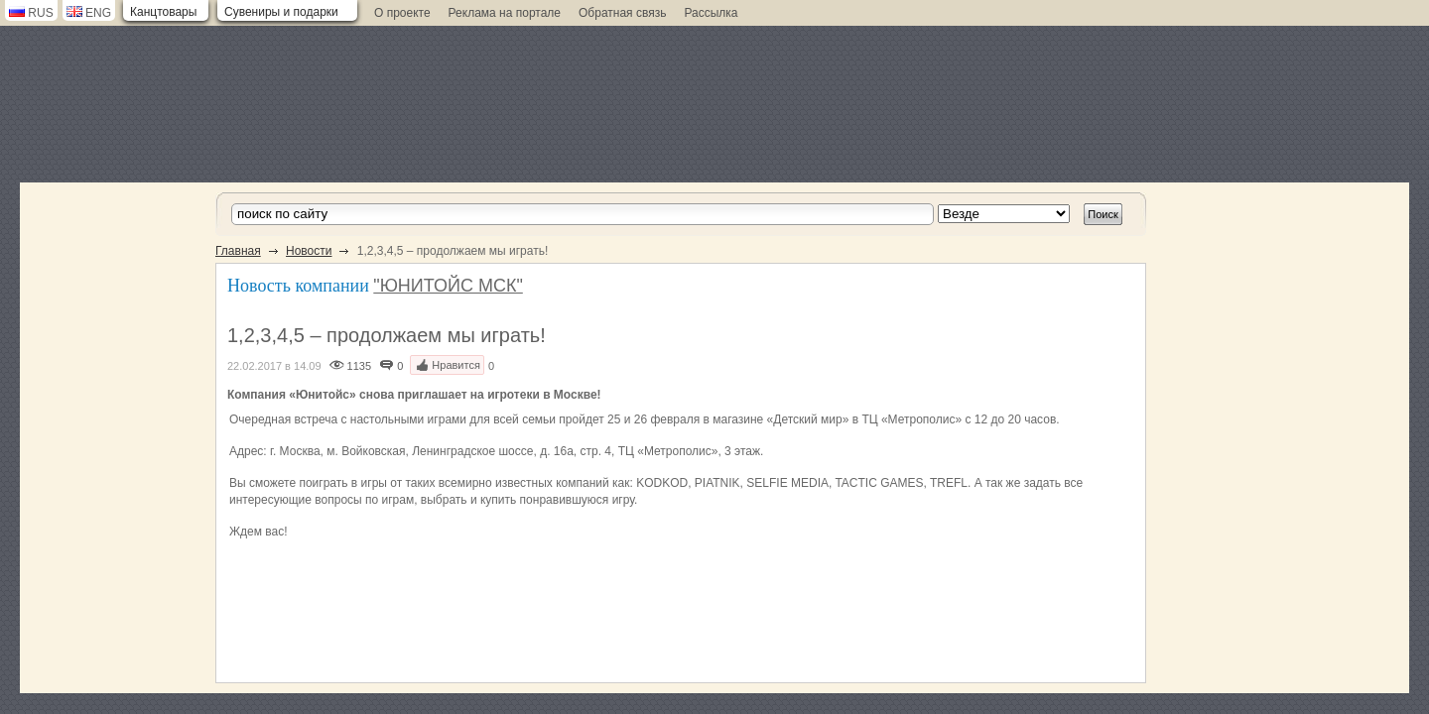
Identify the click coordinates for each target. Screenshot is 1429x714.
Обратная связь (622, 13)
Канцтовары (163, 12)
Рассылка (710, 13)
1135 (359, 366)
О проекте (402, 13)
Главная (238, 251)
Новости (308, 251)
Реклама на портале (505, 13)
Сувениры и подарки (281, 12)
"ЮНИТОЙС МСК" (448, 286)
